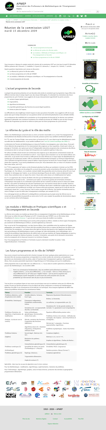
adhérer (47, 414)
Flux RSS (80, 419)
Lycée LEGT (89, 49)
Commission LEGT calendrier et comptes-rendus (54, 20)
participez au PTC (90, 209)
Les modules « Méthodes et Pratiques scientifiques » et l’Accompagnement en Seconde (49, 54)
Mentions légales (41, 419)
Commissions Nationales (89, 47)
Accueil (8, 20)
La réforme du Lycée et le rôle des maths (45, 50)
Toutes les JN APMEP (90, 79)
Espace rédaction (53, 424)
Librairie (49, 16)
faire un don (90, 113)
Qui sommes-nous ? (16, 16)
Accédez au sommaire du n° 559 (89, 194)
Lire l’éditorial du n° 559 (90, 192)
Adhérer (28, 16)
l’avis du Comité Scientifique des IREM (56, 141)
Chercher (90, 178)
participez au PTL (90, 207)
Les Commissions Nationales (29, 20)
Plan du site (26, 419)
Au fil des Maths (39, 16)
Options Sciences (20, 218)
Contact (55, 419)
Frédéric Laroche (88, 36)
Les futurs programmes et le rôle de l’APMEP (46, 57)
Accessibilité (68, 419)
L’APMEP (15, 20)
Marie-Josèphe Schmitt (91, 37)
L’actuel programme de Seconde (42, 48)
